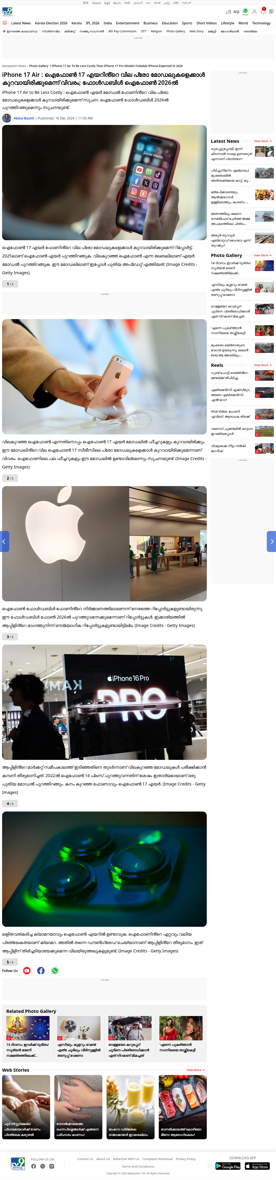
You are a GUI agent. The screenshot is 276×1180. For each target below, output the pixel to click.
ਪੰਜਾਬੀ (157, 3)
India (108, 23)
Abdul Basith (24, 118)
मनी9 (176, 3)
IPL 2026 (92, 23)
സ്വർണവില (51, 31)
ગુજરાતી (138, 3)
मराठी (127, 3)
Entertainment (127, 23)
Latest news (21, 23)
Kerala (77, 23)
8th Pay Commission (122, 31)
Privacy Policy (186, 1159)
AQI (236, 11)
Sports (187, 23)
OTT (143, 31)
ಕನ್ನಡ (107, 3)
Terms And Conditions (138, 1166)
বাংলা (148, 3)
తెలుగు (117, 3)
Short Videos (207, 23)
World (243, 23)
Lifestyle (227, 23)
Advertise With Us (126, 1159)
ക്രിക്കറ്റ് (69, 31)
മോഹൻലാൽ (230, 31)
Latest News (225, 141)
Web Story (196, 31)
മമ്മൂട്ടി (212, 31)
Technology (261, 23)
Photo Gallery (176, 31)
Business (150, 23)
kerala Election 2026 (51, 23)
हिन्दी (86, 3)
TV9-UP (186, 3)
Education (170, 23)
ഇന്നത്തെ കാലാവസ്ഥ (22, 31)
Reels (217, 365)
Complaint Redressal (157, 1159)
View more (195, 1070)
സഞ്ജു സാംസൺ (91, 31)
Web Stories (15, 1070)
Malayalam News (14, 66)
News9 (96, 3)
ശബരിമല (250, 31)
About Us (103, 1159)
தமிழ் (167, 3)
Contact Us (85, 1159)
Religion (156, 31)
